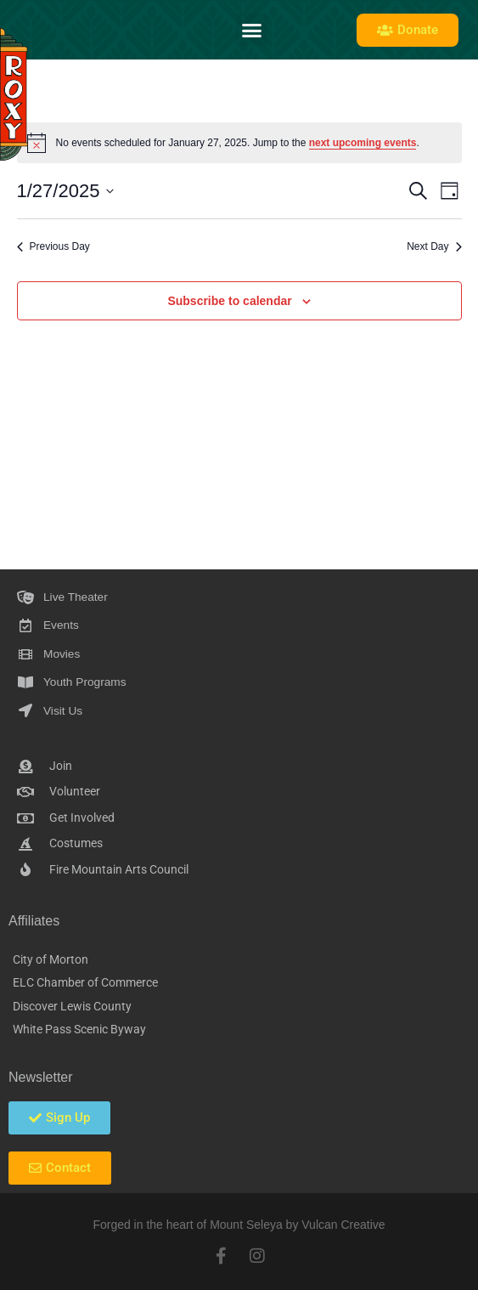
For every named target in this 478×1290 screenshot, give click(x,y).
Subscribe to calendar (229, 301)
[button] (252, 30)
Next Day (434, 246)
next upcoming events (363, 143)
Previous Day (53, 246)
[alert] (239, 142)
